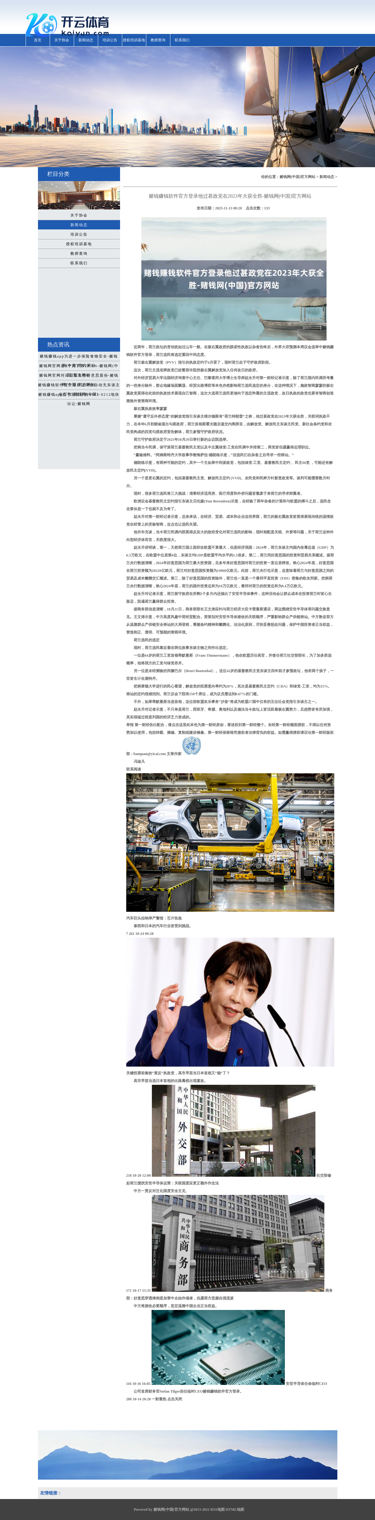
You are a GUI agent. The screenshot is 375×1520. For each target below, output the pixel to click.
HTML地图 (235, 1509)
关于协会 (61, 40)
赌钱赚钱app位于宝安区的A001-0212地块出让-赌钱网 (79, 395)
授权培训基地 (134, 40)
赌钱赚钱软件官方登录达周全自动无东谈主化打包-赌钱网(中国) (79, 386)
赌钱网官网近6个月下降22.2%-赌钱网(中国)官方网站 (79, 367)
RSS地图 (217, 1509)
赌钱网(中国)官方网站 (297, 177)
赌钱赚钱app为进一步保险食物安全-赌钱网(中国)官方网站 (79, 357)
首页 (37, 40)
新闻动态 (85, 40)
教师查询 (158, 40)
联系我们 (182, 40)
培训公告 (109, 40)
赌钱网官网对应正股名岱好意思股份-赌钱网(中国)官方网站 (79, 376)
